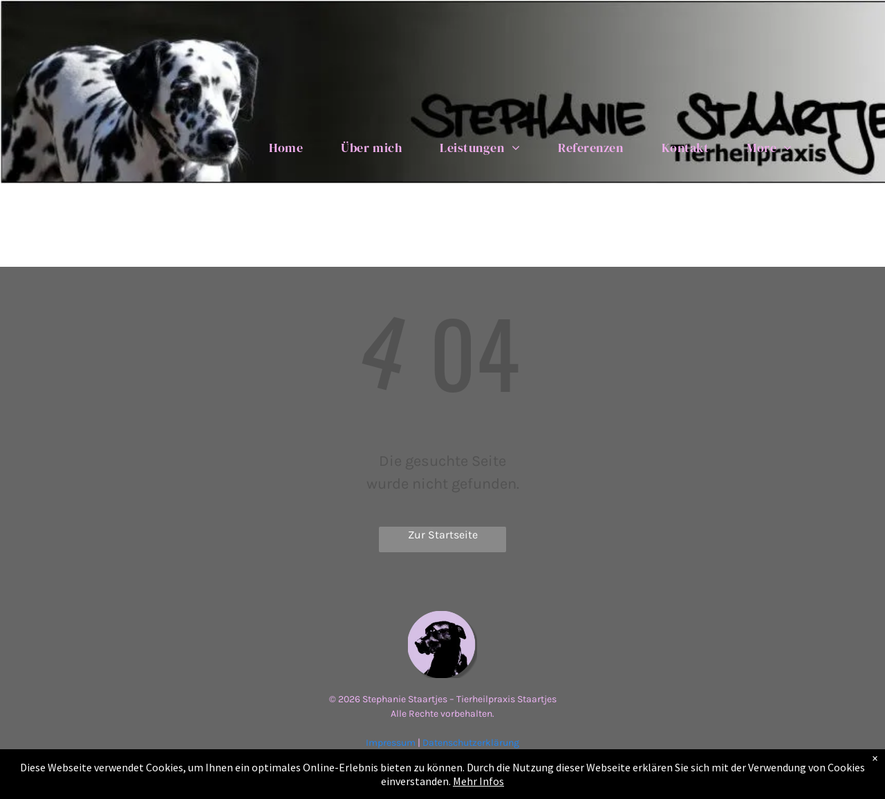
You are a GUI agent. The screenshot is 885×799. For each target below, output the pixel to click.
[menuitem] (291, 147)
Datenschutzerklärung (470, 743)
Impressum (391, 743)
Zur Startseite (443, 534)
